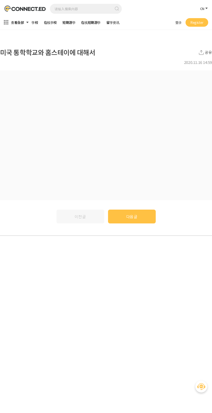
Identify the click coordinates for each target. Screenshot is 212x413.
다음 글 (131, 216)
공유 (208, 52)
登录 (178, 22)
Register (196, 22)
